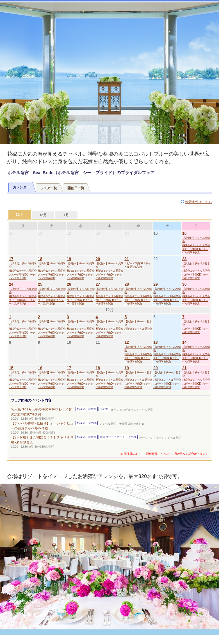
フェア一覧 (48, 188)
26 (69, 284)
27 (98, 284)
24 (11, 284)
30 (184, 284)
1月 (66, 215)
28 (126, 284)
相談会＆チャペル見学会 (196, 245)
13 (155, 342)
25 (40, 284)
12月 (42, 215)
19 (69, 259)
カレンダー (21, 187)
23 (184, 259)
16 (184, 233)
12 (126, 342)
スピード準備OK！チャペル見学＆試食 (195, 251)
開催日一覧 (75, 188)
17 (11, 259)
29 (155, 284)
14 (184, 342)
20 (98, 259)
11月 (19, 214)
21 (126, 259)
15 (11, 368)
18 (40, 259)
